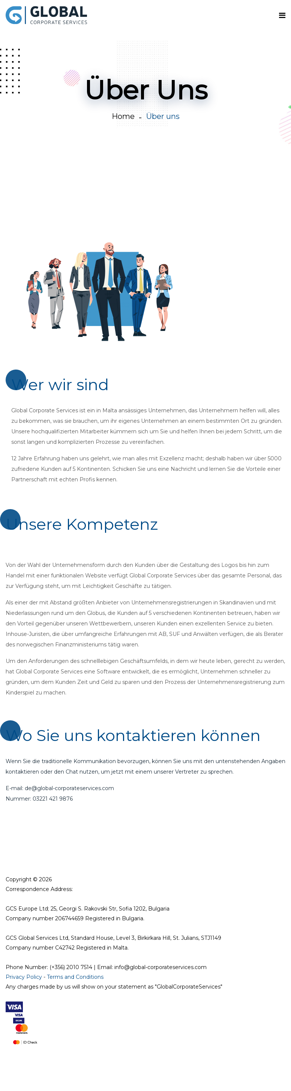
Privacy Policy (24, 977)
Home (123, 116)
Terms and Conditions (75, 977)
